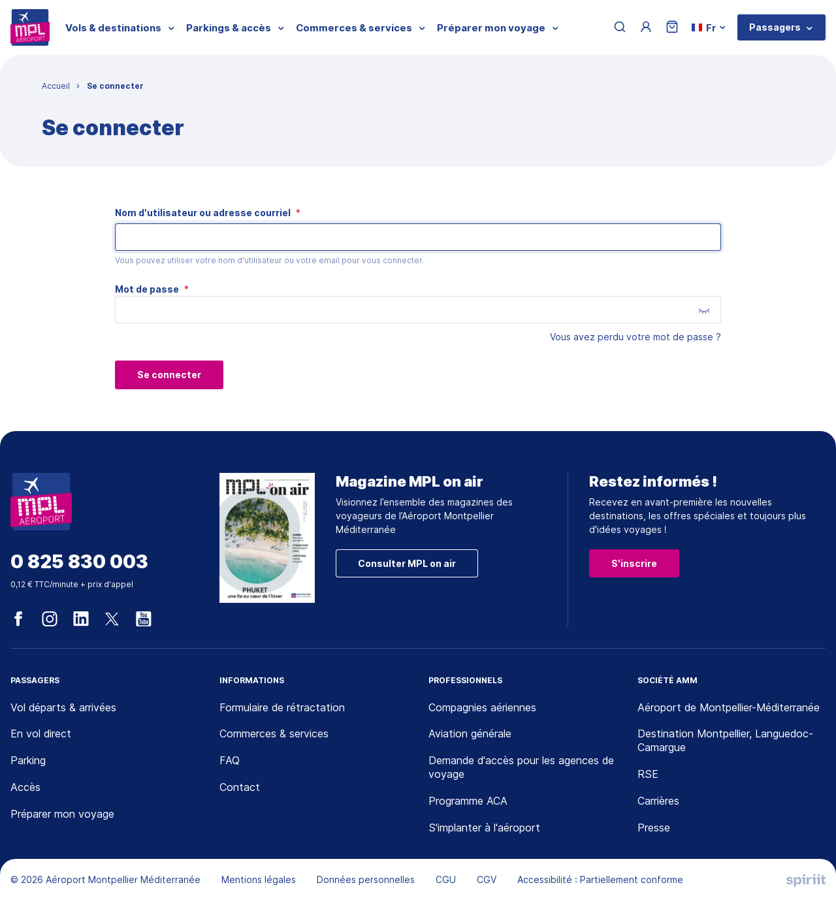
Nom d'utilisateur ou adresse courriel (207, 212)
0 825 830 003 (79, 562)
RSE (647, 774)
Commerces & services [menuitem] (354, 28)
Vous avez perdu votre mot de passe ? (635, 336)
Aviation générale (469, 733)
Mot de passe (152, 289)
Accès (25, 787)
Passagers (775, 27)
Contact (239, 787)
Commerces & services (274, 733)
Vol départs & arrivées (63, 707)
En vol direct (40, 733)
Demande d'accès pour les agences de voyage (521, 767)
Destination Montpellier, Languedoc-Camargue (725, 740)
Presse (653, 827)
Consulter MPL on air (407, 563)
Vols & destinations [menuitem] (113, 28)
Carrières (658, 800)
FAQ (229, 760)
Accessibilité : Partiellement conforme (600, 879)
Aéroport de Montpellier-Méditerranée (728, 707)
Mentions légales (258, 879)
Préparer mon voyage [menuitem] (491, 28)
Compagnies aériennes (482, 707)
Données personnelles (366, 879)
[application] (803, 869)
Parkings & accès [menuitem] (228, 28)
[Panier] (672, 28)
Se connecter (169, 374)
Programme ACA (467, 800)
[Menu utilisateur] (645, 27)
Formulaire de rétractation (282, 707)
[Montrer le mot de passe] (704, 310)
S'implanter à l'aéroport (484, 827)
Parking (28, 760)
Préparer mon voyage (62, 813)
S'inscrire (634, 563)
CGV (486, 879)
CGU (446, 879)
